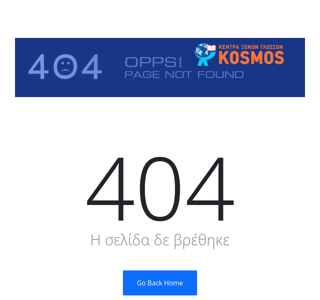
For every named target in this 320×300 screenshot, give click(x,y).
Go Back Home (160, 283)
